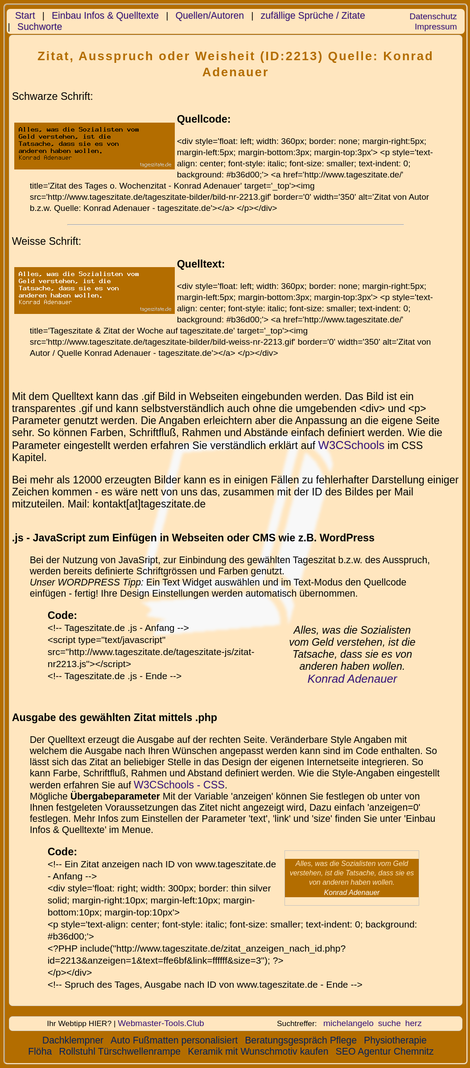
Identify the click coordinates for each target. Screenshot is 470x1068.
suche (389, 1023)
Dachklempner (72, 1040)
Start (25, 15)
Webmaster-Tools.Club (161, 1023)
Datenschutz (433, 16)
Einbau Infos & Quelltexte (105, 15)
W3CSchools (351, 445)
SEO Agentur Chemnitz (385, 1051)
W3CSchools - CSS (179, 785)
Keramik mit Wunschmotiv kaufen (258, 1051)
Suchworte (39, 26)
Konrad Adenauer (352, 678)
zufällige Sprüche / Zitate (313, 15)
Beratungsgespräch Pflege (301, 1040)
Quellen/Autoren (209, 15)
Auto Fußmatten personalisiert (174, 1040)
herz (413, 1023)
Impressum (436, 26)
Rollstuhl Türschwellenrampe (120, 1051)
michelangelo (348, 1023)
